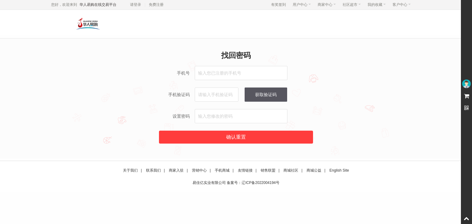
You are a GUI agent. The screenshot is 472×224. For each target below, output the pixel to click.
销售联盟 (268, 170)
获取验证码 (266, 94)
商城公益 (314, 170)
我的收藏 (377, 4)
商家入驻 (176, 170)
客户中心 (402, 4)
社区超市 (352, 4)
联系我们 (153, 170)
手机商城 (222, 170)
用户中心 (302, 4)
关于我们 (130, 170)
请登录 (135, 4)
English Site (339, 170)
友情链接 (245, 170)
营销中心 (199, 170)
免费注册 (156, 4)
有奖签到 (278, 4)
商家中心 (327, 4)
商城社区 (290, 170)
